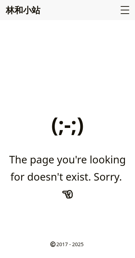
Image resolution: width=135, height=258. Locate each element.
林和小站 (23, 10)
